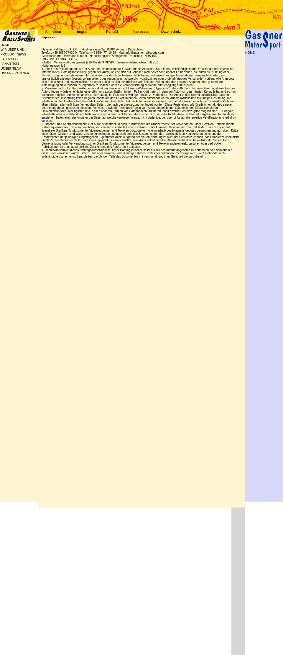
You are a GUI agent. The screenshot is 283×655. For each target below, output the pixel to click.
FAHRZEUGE (3, 59)
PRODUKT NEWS (3, 54)
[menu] (20, 59)
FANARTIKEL (3, 64)
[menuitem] (20, 44)
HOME (5, 45)
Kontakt (112, 32)
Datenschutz (171, 32)
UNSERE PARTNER (3, 73)
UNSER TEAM (3, 68)
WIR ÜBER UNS (3, 49)
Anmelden (53, 32)
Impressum (141, 32)
